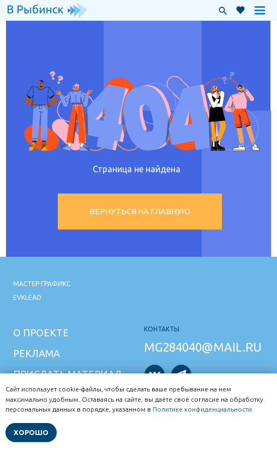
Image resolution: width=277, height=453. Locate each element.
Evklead (27, 297)
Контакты (161, 329)
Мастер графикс (41, 283)
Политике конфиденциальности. (203, 409)
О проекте (41, 332)
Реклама (36, 353)
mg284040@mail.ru (203, 347)
